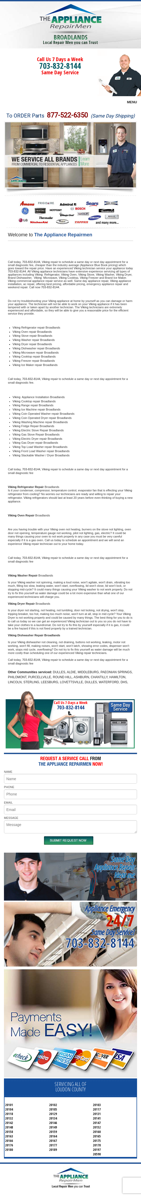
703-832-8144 (60, 65)
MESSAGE (11, 817)
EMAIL (8, 802)
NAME (8, 771)
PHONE (9, 787)
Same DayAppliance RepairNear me (114, 867)
